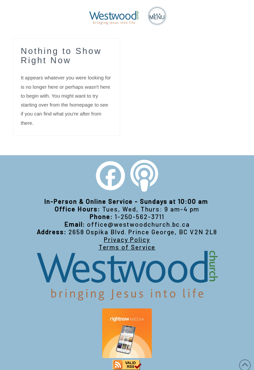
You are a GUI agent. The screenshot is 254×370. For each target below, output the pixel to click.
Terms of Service (127, 247)
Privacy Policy (127, 239)
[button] (157, 16)
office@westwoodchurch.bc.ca (138, 224)
